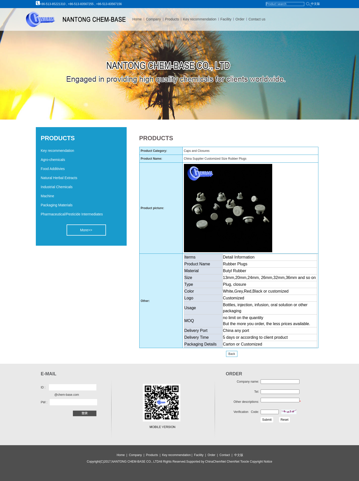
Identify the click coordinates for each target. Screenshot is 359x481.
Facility (226, 19)
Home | (122, 455)
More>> (86, 230)
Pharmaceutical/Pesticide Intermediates (72, 214)
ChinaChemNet (215, 461)
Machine (47, 196)
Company (153, 19)
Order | (213, 455)
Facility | (200, 455)
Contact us (256, 19)
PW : (44, 402)
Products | (153, 455)
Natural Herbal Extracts (59, 178)
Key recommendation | (177, 455)
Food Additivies (53, 169)
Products (172, 19)
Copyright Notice (260, 461)
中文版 (315, 4)
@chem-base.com (66, 395)
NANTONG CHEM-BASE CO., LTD (135, 461)
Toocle (244, 461)
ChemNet (233, 461)
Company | (137, 455)
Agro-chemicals (53, 160)
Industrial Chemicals (57, 187)
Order (239, 19)
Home (137, 19)
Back (231, 354)
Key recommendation (199, 19)
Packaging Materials (57, 205)
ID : (43, 387)
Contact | (226, 455)
